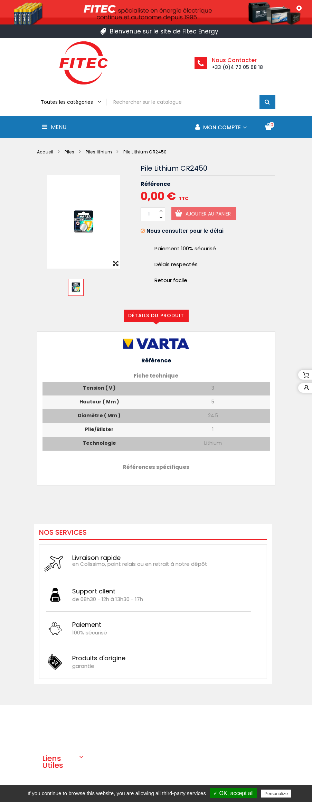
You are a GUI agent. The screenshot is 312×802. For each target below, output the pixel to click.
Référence (155, 184)
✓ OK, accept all (233, 793)
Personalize (276, 793)
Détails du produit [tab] (156, 315)
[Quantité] (149, 214)
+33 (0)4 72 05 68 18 (237, 67)
